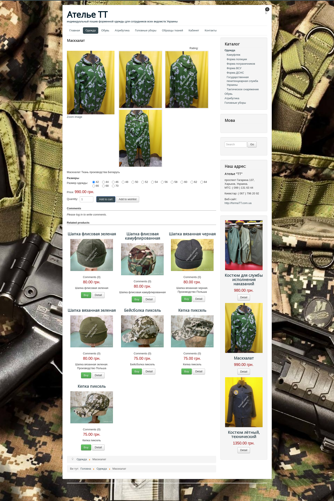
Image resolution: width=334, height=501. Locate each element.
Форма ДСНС (235, 72)
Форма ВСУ (234, 68)
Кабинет (194, 30)
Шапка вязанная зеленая (92, 310)
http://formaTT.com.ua (238, 203)
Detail (98, 295)
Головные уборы (145, 30)
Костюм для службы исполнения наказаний (244, 279)
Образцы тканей (172, 30)
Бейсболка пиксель (142, 310)
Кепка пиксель (192, 310)
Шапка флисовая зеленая (92, 233)
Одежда (90, 30)
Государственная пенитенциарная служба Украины (242, 81)
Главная (74, 30)
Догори (262, 489)
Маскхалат (244, 358)
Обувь (105, 30)
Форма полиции (237, 59)
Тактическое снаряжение (243, 89)
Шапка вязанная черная (192, 233)
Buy (86, 295)
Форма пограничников (241, 63)
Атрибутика (122, 30)
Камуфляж (233, 54)
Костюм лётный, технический (244, 434)
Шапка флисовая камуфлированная (142, 236)
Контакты (211, 30)
